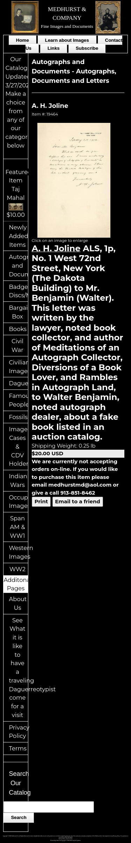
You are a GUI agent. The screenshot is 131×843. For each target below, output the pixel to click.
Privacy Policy (18, 732)
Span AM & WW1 (17, 527)
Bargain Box (18, 312)
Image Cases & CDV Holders (18, 446)
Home (22, 40)
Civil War (17, 345)
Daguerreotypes (18, 383)
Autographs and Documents (18, 265)
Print (41, 501)
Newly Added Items (18, 236)
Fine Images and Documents (67, 26)
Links (54, 48)
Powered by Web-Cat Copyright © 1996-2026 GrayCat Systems (65, 840)
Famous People (18, 400)
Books (18, 328)
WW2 (17, 569)
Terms (18, 748)
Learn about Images (67, 40)
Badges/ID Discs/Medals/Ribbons (18, 291)
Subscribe (87, 48)
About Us (18, 603)
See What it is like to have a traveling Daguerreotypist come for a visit (18, 667)
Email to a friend (77, 501)
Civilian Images (18, 367)
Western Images (18, 552)
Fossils (18, 416)
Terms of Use (69, 839)
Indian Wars (18, 480)
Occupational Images (18, 502)
